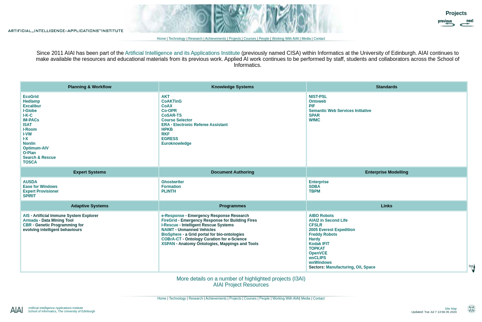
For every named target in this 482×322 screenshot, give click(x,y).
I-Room (30, 129)
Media (306, 38)
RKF (165, 134)
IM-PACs (31, 120)
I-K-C (28, 115)
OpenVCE (318, 253)
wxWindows (320, 262)
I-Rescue (169, 225)
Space (369, 267)
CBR (27, 225)
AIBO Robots (321, 215)
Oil (358, 267)
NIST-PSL (318, 96)
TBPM (314, 191)
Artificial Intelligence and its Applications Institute (182, 53)
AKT (165, 96)
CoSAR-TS (171, 115)
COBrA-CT (171, 239)
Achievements (215, 38)
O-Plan (29, 152)
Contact (319, 38)
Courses (250, 38)
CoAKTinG (171, 101)
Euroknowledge (176, 143)
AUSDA (30, 182)
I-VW (27, 134)
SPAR (314, 115)
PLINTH (168, 191)
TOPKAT (317, 248)
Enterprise (319, 182)
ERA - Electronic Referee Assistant (194, 124)
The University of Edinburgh (76, 311)
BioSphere (171, 234)
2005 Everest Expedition (332, 229)
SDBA (314, 186)
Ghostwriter (172, 182)
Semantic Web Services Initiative (340, 110)
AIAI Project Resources (240, 285)
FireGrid (169, 220)
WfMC (314, 120)
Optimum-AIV (36, 148)
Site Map (451, 308)
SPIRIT (29, 196)
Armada (30, 220)
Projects (235, 38)
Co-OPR (169, 110)
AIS (26, 215)
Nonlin (29, 143)
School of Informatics (42, 311)
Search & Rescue (39, 157)
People (263, 38)
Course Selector (176, 120)
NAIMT (167, 229)
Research (195, 38)
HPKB (167, 129)
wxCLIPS (317, 257)
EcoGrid (31, 96)
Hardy (314, 239)
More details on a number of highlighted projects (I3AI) (240, 279)
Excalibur (32, 106)
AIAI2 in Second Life (328, 220)
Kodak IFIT (319, 243)
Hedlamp (31, 101)
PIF (312, 106)
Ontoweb (317, 101)
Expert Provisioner (41, 191)
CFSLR (315, 225)
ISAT (27, 124)
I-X (25, 138)
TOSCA (30, 162)
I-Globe (30, 110)
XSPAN (168, 243)
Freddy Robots (323, 234)
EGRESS (169, 138)
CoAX (166, 106)
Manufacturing (340, 267)
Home (161, 38)
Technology (177, 38)
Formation (171, 186)
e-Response (172, 215)
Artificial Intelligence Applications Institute (55, 308)
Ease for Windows (40, 186)
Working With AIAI (285, 38)
